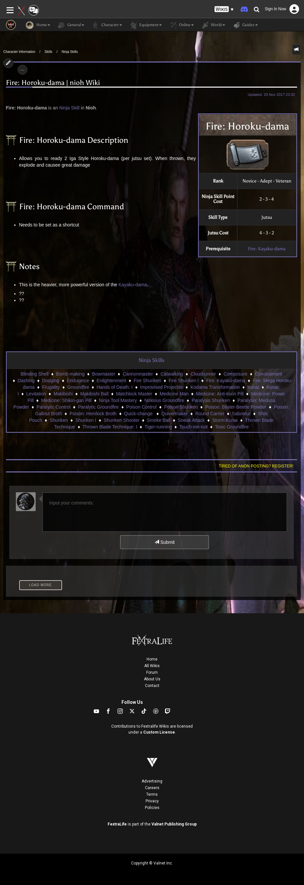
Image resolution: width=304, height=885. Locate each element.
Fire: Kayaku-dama (267, 249)
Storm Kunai (225, 420)
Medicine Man (174, 393)
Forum (152, 672)
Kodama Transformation (215, 387)
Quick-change (139, 413)
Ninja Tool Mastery (118, 400)
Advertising (152, 781)
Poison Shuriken (181, 407)
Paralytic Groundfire (98, 407)
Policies (152, 807)
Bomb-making (70, 374)
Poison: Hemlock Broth (93, 413)
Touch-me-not (193, 426)
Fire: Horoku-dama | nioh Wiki (53, 83)
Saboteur (241, 413)
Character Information (19, 52)
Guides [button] (245, 25)
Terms (152, 794)
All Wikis (152, 666)
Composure (235, 374)
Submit (164, 542)
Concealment (268, 374)
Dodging (50, 380)
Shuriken (59, 420)
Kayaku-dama (132, 284)
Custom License (159, 732)
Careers (152, 787)
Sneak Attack (191, 420)
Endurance (78, 380)
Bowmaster (103, 374)
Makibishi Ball (94, 393)
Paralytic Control (54, 407)
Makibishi (63, 393)
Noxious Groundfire (164, 400)
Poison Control (141, 407)
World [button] (212, 25)
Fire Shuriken (147, 380)
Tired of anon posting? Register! (256, 466)
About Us (152, 679)
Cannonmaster (138, 374)
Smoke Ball (158, 420)
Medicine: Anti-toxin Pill (220, 393)
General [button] (70, 25)
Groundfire (78, 387)
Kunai (253, 387)
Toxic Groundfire (232, 426)
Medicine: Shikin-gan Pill (66, 400)
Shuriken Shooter (121, 420)
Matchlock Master (134, 393)
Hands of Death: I (115, 387)
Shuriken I (85, 420)
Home (152, 659)
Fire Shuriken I (184, 380)
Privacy (152, 801)
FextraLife (117, 824)
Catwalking (171, 374)
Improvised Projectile (161, 387)
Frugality (51, 387)
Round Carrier (209, 413)
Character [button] (106, 25)
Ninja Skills (70, 52)
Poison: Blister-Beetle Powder (235, 407)
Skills (48, 52)
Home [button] (38, 25)
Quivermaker (174, 413)
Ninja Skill (69, 107)
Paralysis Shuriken (211, 400)
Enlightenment (111, 380)
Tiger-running (158, 426)
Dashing (25, 380)
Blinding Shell (34, 374)
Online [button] (181, 25)
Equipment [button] (145, 25)
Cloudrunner (203, 374)
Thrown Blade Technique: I (110, 426)
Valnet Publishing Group (174, 824)
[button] (224, 9)
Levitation (36, 393)
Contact (152, 685)
